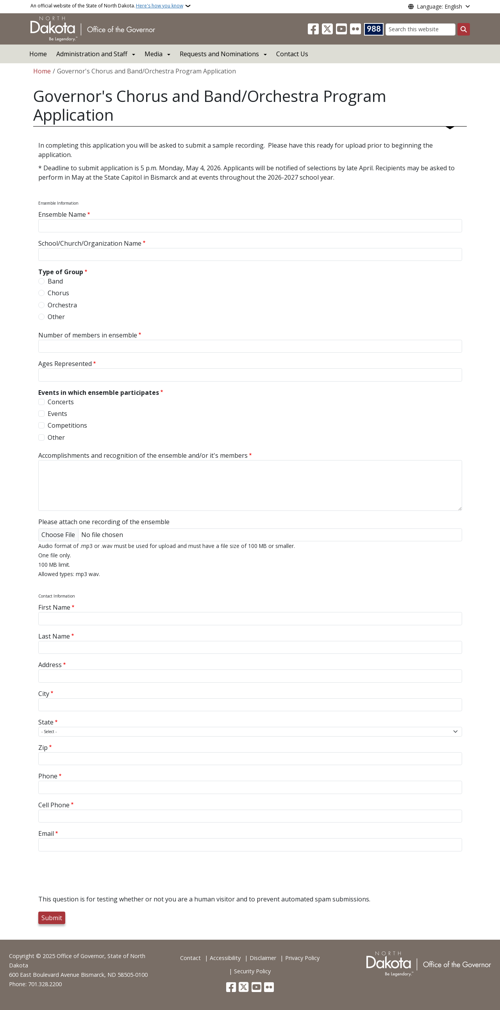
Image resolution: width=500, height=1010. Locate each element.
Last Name (54, 636)
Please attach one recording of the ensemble (104, 521)
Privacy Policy (302, 958)
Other (56, 316)
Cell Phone (54, 805)
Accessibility (225, 958)
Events (57, 413)
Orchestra (62, 305)
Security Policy (252, 971)
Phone (47, 776)
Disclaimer (263, 958)
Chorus (58, 293)
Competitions (67, 425)
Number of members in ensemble (87, 335)
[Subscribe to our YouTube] (341, 29)
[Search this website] (420, 29)
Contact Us (292, 54)
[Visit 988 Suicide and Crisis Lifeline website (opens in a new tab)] (374, 29)
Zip (43, 747)
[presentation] (97, 879)
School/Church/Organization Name (89, 243)
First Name (54, 607)
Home (38, 54)
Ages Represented (65, 363)
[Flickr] (355, 29)
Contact (190, 958)
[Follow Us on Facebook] (313, 29)
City (43, 693)
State (46, 722)
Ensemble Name (62, 214)
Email (46, 833)
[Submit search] (463, 29)
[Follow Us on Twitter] (327, 29)
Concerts (61, 402)
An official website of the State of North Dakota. (106, 5)
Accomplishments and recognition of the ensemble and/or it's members (143, 455)
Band (55, 281)
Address (50, 664)
